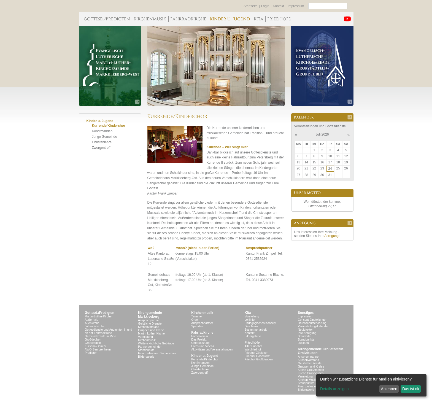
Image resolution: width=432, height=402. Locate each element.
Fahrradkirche (202, 332)
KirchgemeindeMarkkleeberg (150, 315)
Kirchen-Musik (307, 379)
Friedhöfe (252, 342)
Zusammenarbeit (256, 329)
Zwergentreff (101, 148)
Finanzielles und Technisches (157, 353)
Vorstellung (252, 316)
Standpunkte (146, 350)
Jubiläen (303, 342)
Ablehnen (389, 389)
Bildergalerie (146, 356)
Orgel (194, 319)
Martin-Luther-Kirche (98, 316)
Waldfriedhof (253, 349)
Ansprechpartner (149, 320)
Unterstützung (200, 342)
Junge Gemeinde (104, 137)
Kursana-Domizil (95, 346)
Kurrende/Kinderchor (108, 126)
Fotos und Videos (202, 346)
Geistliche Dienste (150, 323)
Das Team (251, 326)
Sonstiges (306, 313)
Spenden (197, 326)
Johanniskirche (94, 326)
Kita (248, 313)
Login (265, 6)
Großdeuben (93, 339)
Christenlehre (102, 142)
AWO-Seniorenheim (98, 349)
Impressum (296, 6)
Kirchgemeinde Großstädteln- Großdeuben (321, 351)
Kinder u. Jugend (204, 356)
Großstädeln (93, 342)
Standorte (304, 336)
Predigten (91, 352)
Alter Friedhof (253, 346)
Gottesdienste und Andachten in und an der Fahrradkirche (108, 331)
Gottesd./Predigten (99, 313)
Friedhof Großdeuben (259, 359)
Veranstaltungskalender (313, 326)
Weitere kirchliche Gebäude (156, 343)
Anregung (331, 236)
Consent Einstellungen (312, 319)
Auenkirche (92, 323)
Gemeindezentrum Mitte (100, 336)
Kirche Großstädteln (311, 369)
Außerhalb (91, 319)
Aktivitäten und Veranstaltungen (212, 349)
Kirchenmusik (147, 340)
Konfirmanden (102, 131)
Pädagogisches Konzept (260, 323)
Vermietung (145, 336)
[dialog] (371, 385)
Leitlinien (250, 319)
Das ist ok (410, 389)
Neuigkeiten (305, 329)
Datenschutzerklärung (312, 323)
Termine (196, 316)
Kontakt (278, 6)
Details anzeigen (334, 389)
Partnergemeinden (150, 346)
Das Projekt (198, 339)
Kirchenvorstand (148, 326)
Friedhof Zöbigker (256, 352)
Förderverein (199, 336)
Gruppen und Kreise (151, 330)
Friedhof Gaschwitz (257, 356)
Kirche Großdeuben (310, 373)
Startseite (251, 6)
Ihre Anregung (307, 332)
